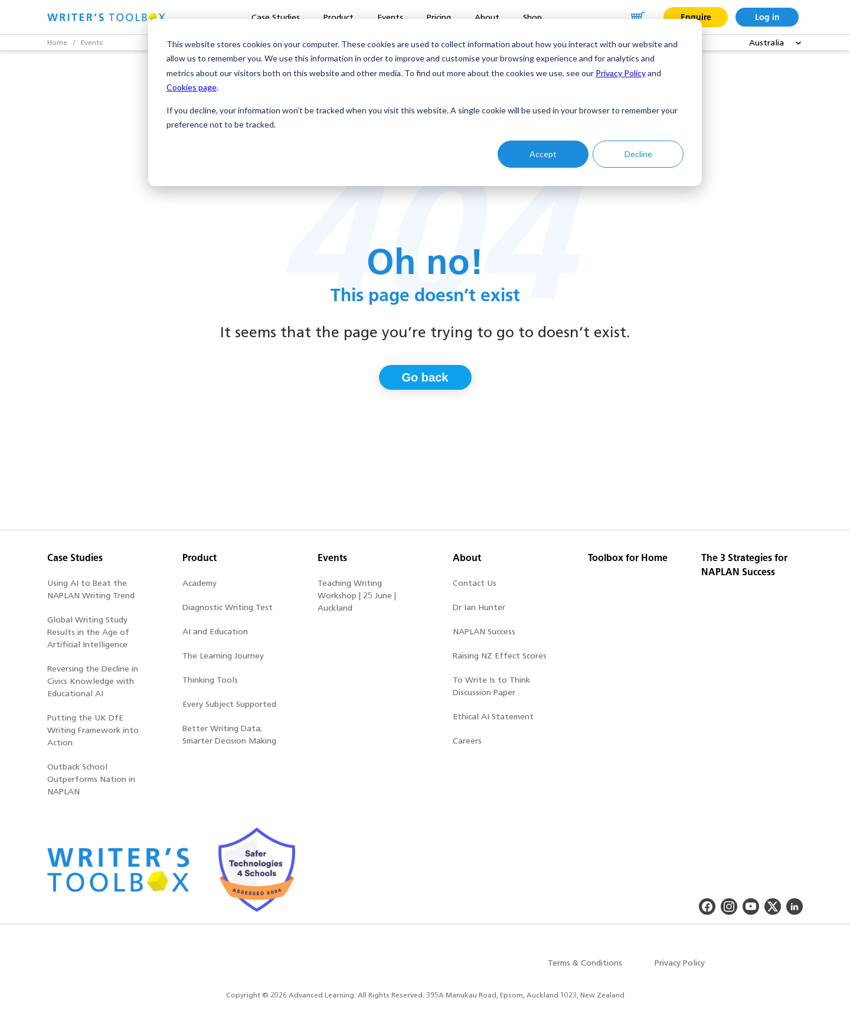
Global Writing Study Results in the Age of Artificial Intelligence (88, 632)
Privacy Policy (621, 73)
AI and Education (215, 632)
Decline (638, 154)
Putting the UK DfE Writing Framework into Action (93, 730)
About (467, 557)
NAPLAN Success (484, 632)
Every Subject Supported (229, 704)
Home (57, 42)
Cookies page (191, 87)
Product (199, 557)
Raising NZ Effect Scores (500, 656)
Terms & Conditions (585, 963)
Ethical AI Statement (493, 717)
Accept (543, 154)
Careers (467, 741)
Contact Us (474, 583)
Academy (199, 583)
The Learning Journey (223, 656)
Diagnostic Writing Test (227, 607)
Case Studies (75, 557)
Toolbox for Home (628, 557)
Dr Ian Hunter (479, 607)
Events (92, 42)
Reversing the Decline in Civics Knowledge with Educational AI (92, 681)
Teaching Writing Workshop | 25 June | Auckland (357, 595)
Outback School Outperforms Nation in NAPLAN (91, 779)
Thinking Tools (210, 680)
